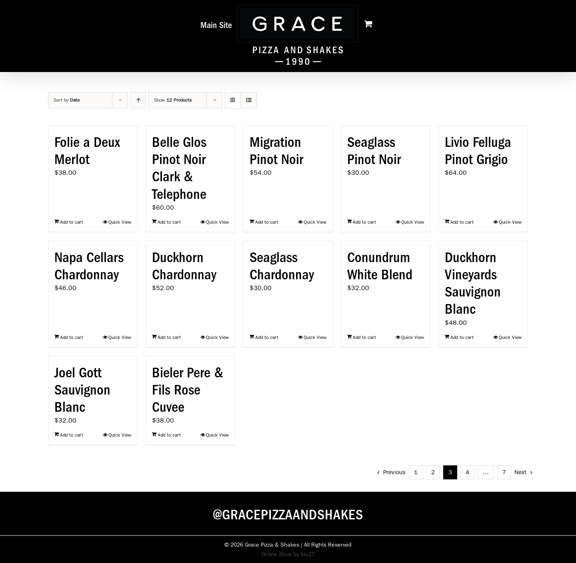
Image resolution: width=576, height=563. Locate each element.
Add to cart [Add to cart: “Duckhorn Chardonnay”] (169, 337)
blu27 (308, 554)
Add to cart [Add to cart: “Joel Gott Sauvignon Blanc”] (71, 435)
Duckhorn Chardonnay (184, 266)
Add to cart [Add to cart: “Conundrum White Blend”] (364, 337)
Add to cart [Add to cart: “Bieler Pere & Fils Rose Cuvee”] (169, 435)
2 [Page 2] (433, 472)
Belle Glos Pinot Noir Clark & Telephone (179, 168)
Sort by (67, 100)
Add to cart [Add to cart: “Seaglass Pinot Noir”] (364, 222)
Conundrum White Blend (379, 266)
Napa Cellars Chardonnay (89, 266)
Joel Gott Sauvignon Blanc (82, 389)
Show (173, 100)
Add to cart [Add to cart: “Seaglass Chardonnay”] (266, 337)
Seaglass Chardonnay (282, 266)
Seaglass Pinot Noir (374, 151)
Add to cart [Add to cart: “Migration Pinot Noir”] (266, 222)
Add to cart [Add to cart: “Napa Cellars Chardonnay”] (71, 337)
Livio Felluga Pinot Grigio (478, 151)
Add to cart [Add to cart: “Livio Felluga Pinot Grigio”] (462, 222)
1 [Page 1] (416, 472)
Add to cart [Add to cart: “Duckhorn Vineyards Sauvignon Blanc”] (462, 337)
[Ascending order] (138, 100)
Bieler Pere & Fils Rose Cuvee (187, 389)
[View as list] (248, 100)
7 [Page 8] (504, 472)
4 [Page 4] (467, 472)
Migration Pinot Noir (276, 151)
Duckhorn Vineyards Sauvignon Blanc (473, 283)
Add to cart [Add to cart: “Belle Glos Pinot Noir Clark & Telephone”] (169, 222)
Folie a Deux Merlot (87, 151)
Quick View (119, 222)
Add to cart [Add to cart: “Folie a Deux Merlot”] (71, 222)
